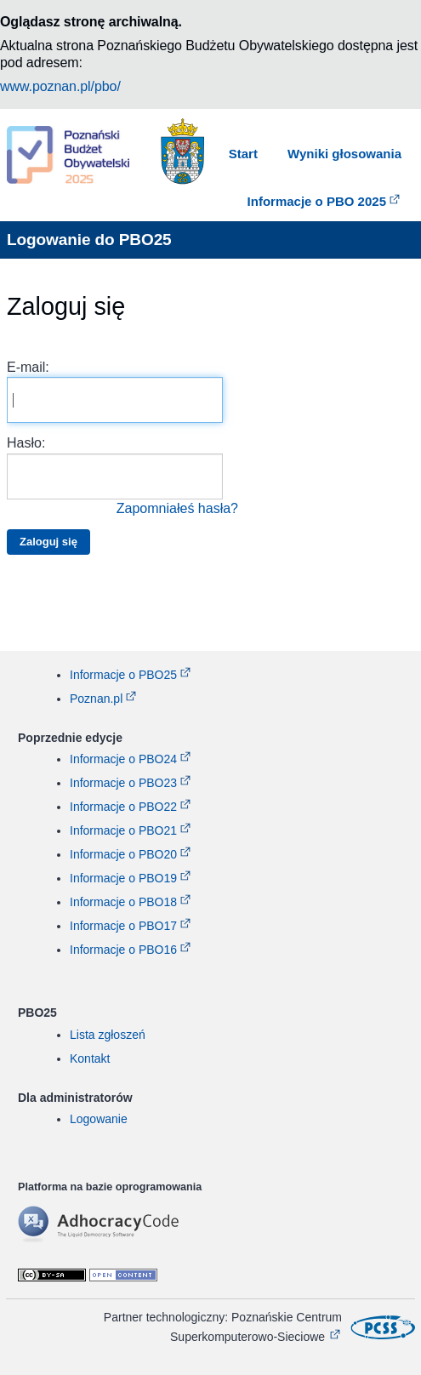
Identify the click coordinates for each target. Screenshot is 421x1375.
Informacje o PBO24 (123, 759)
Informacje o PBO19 (123, 878)
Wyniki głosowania (344, 153)
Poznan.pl (96, 698)
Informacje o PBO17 (123, 926)
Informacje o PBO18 (123, 902)
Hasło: (122, 477)
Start (243, 153)
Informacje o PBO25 (123, 675)
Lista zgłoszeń (107, 1034)
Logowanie (99, 1119)
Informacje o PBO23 (123, 783)
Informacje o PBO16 (123, 949)
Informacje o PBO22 (123, 806)
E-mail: (115, 391)
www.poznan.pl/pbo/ (60, 86)
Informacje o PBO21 (123, 830)
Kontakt (90, 1058)
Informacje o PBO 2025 (316, 201)
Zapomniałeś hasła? (177, 508)
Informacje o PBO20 (123, 854)
